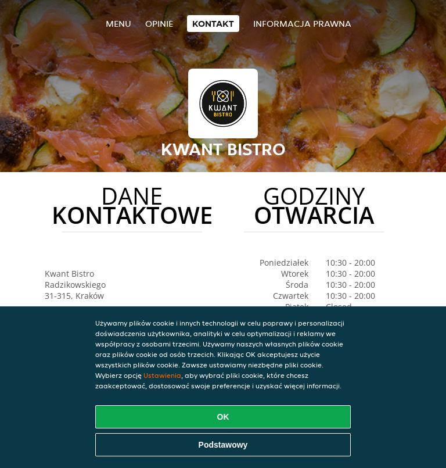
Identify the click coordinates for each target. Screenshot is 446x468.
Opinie (159, 23)
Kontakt (213, 23)
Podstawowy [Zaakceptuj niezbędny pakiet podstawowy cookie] (223, 444)
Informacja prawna (302, 23)
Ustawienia (162, 375)
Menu (118, 23)
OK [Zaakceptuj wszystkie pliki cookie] (223, 416)
